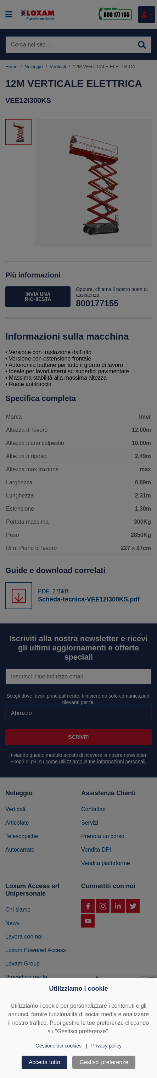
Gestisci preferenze (103, 1062)
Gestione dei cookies (58, 1046)
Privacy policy (106, 1046)
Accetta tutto (44, 1062)
